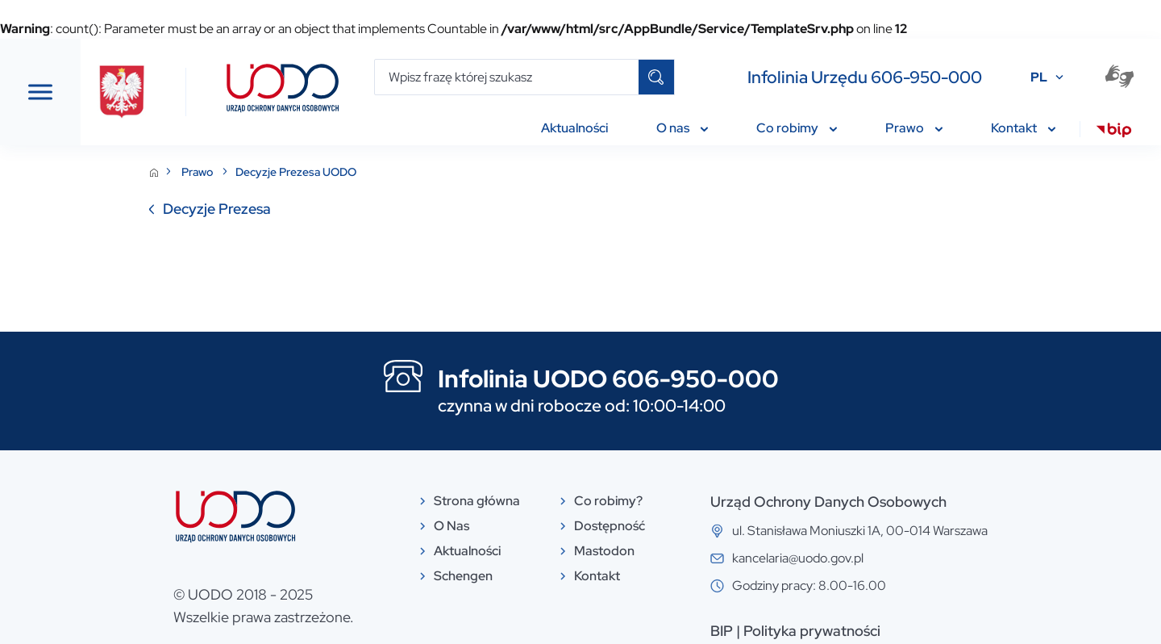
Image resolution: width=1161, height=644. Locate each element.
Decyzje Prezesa (338, 208)
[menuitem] (1113, 132)
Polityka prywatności (932, 630)
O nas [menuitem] (682, 127)
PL (1038, 77)
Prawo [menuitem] (914, 127)
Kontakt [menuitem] (1023, 127)
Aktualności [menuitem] (574, 127)
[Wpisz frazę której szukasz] (506, 77)
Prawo (319, 172)
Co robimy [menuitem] (796, 127)
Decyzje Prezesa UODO (416, 172)
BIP (842, 630)
